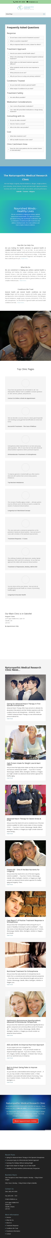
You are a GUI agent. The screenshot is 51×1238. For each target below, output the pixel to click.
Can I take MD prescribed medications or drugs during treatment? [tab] (25, 110)
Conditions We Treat (25, 289)
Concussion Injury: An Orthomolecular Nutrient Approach (22, 1160)
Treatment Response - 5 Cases (17, 538)
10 (32, 357)
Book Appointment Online (25, 1121)
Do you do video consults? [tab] (17, 120)
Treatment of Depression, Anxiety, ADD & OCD (22, 567)
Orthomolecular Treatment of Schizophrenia (22, 454)
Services (8, 1217)
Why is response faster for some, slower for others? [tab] (24, 44)
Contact (8, 1234)
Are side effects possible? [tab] (16, 97)
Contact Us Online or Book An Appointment (21, 398)
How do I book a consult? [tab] (16, 124)
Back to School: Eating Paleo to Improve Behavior (22, 1068)
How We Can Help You (25, 245)
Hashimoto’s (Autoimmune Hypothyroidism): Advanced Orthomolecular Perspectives (24, 1021)
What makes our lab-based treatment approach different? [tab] (23, 63)
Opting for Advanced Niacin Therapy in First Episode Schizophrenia (23, 704)
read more (10, 718)
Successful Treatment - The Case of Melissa (22, 426)
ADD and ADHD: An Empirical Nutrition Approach (25, 1045)
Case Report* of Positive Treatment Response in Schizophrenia (25, 921)
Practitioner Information (13, 1231)
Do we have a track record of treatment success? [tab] (24, 37)
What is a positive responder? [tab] (18, 41)
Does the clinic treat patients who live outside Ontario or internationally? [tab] (25, 149)
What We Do (25, 267)
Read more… (25, 258)
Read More (25, 349)
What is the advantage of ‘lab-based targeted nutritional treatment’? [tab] (25, 57)
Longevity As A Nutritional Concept (19, 510)
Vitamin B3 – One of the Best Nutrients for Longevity (23, 870)
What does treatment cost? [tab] (17, 136)
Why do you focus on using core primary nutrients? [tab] (24, 76)
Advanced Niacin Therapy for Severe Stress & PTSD (24, 819)
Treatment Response (12, 1225)
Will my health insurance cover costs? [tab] (20, 139)
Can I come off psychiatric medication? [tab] (20, 106)
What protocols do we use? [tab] (17, 72)
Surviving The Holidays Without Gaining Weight (19, 1163)
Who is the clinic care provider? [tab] (18, 127)
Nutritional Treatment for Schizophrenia (22, 971)
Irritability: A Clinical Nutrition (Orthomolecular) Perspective (23, 1168)
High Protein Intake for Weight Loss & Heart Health (25, 326)
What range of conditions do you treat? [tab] (20, 88)
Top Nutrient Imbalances (16, 482)
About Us (9, 1223)
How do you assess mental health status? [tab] (21, 53)
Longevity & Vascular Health (17, 595)
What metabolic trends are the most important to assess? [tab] (23, 68)
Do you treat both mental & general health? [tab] (22, 85)
